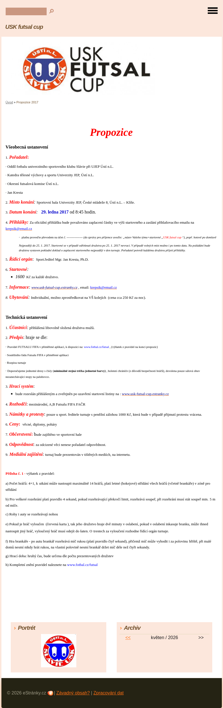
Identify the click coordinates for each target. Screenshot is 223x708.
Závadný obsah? (73, 692)
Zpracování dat (109, 692)
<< (128, 637)
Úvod (9, 102)
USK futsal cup (24, 26)
